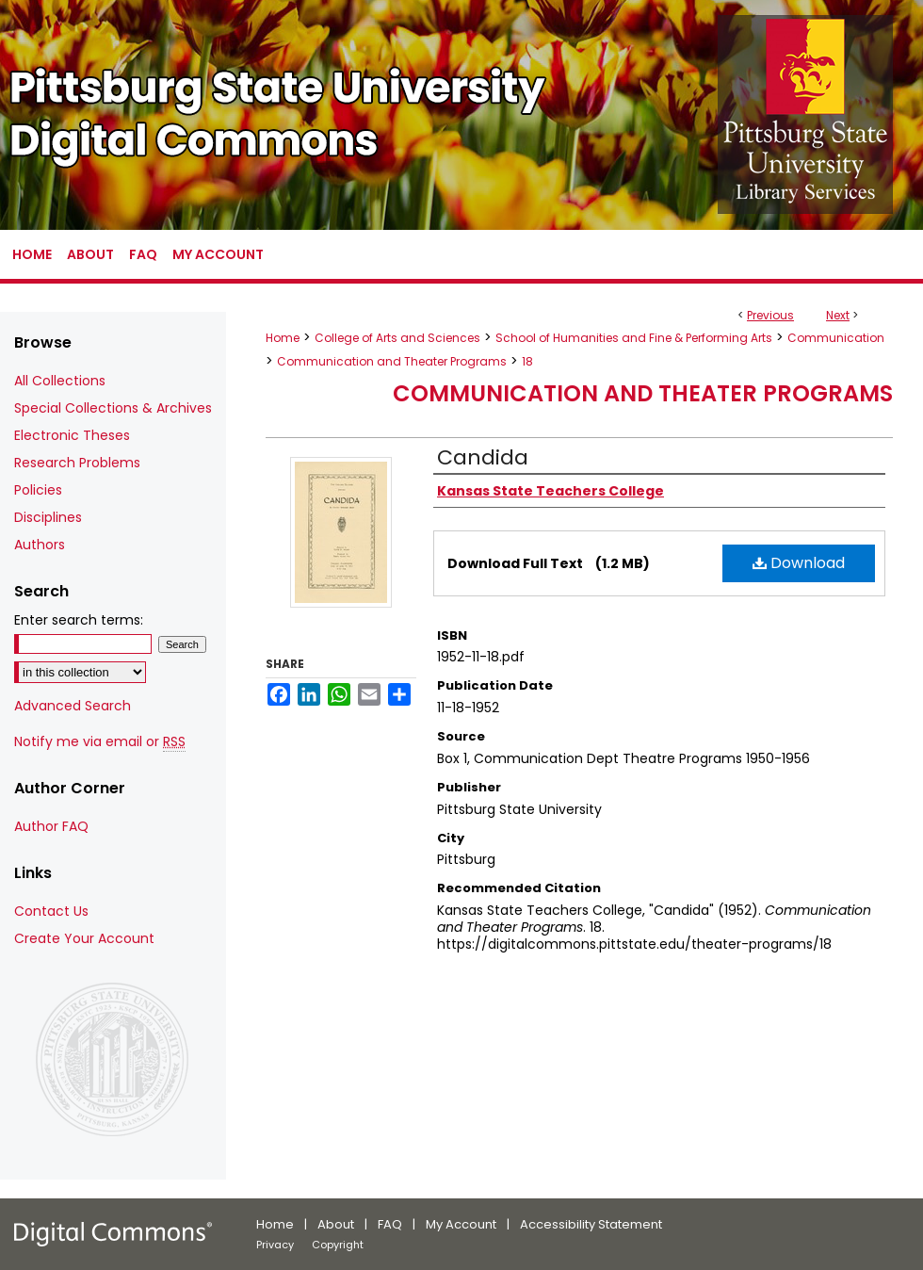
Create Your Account (84, 938)
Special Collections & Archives (113, 408)
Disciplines (48, 517)
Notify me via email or (100, 742)
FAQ (390, 1224)
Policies (38, 489)
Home (283, 338)
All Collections (59, 380)
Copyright (338, 1244)
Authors (39, 544)
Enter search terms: (78, 620)
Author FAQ (51, 826)
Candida (482, 457)
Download (799, 563)
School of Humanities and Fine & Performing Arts (633, 338)
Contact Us (51, 911)
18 (527, 361)
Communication (835, 338)
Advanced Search (72, 705)
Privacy (275, 1244)
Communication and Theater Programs (392, 361)
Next (838, 315)
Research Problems (77, 462)
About (335, 1224)
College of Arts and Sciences (397, 338)
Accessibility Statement (591, 1224)
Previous (770, 315)
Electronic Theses (72, 435)
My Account (461, 1224)
